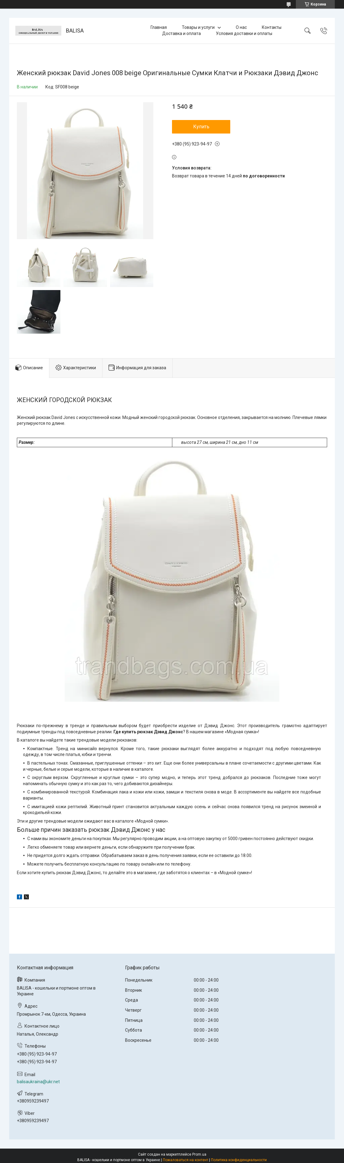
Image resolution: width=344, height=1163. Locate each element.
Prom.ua (199, 1154)
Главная (159, 27)
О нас (241, 27)
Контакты (271, 27)
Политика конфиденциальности (239, 1160)
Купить (201, 127)
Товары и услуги (198, 27)
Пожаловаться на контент (185, 1160)
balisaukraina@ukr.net (38, 1081)
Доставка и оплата (181, 33)
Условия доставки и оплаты (244, 33)
